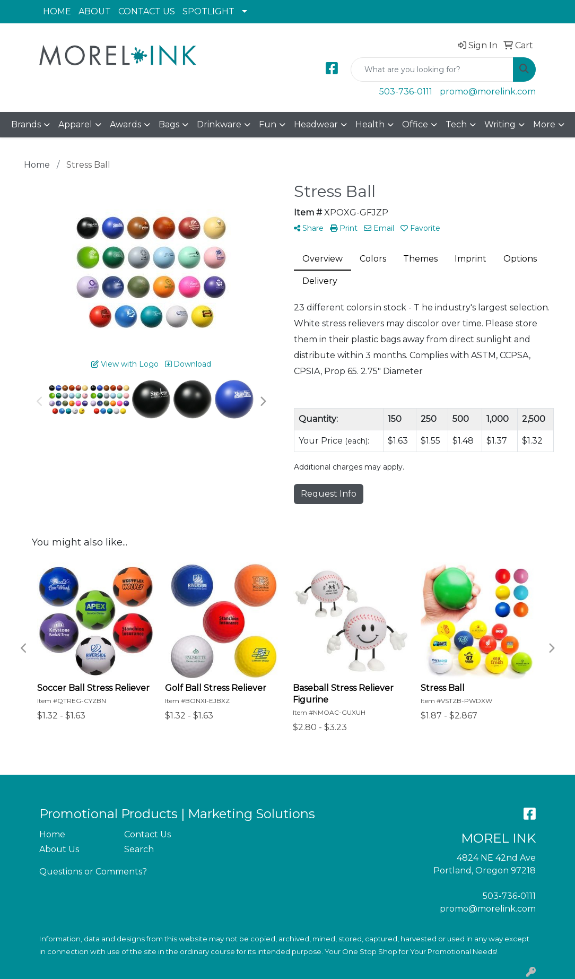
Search (139, 849)
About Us (59, 849)
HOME (57, 11)
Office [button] (415, 124)
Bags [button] (169, 124)
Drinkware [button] (219, 124)
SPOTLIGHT (208, 11)
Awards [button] (125, 124)
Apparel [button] (75, 124)
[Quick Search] (432, 69)
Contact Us (147, 834)
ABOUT (95, 11)
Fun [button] (267, 124)
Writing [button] (500, 124)
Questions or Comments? (93, 872)
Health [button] (370, 124)
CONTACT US (146, 11)
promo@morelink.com (488, 91)
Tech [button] (456, 124)
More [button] (544, 124)
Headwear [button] (316, 124)
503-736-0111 (405, 91)
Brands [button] (26, 124)
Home (52, 834)
